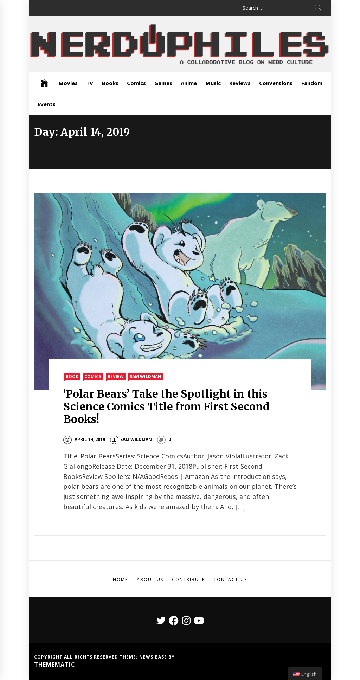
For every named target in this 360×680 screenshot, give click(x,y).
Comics (136, 82)
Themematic (54, 664)
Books (110, 82)
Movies (68, 82)
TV (89, 82)
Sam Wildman (145, 376)
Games (163, 82)
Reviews (240, 82)
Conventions (275, 82)
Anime (189, 82)
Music (213, 82)
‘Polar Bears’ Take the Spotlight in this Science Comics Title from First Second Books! (166, 406)
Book (72, 376)
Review (116, 376)
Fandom (311, 82)
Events (47, 104)
